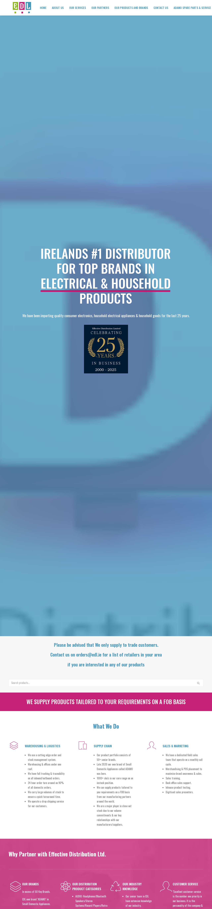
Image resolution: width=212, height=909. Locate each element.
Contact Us (157, 8)
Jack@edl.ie (186, 823)
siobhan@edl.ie (183, 844)
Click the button (106, 769)
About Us (54, 8)
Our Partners (97, 8)
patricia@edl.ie (183, 830)
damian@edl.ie (182, 809)
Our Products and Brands (128, 8)
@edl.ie (172, 865)
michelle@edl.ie (189, 837)
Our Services (74, 8)
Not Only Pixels (161, 901)
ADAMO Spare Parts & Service (188, 8)
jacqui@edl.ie (183, 816)
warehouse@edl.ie (165, 858)
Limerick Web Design (132, 901)
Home (39, 8)
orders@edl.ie (166, 851)
